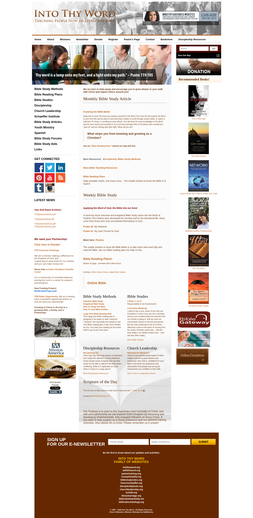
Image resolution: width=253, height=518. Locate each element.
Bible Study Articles (100, 272)
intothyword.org (131, 467)
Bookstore (166, 39)
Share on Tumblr (55, 392)
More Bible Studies (135, 340)
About (50, 39)
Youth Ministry (44, 127)
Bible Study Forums (48, 138)
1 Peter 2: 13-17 (134, 301)
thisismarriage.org (131, 495)
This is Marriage (198, 119)
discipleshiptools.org (131, 486)
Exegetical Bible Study (93, 304)
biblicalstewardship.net (131, 498)
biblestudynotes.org (131, 480)
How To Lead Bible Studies (95, 309)
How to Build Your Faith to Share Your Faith (198, 194)
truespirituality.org (131, 476)
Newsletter (82, 39)
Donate (98, 39)
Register (113, 39)
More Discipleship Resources (95, 373)
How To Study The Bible (94, 307)
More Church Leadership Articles (141, 373)
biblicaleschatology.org (131, 502)
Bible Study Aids (45, 144)
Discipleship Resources (192, 39)
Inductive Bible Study (93, 301)
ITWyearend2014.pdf (45, 226)
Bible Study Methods (48, 89)
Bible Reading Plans (101, 146)
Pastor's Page (132, 39)
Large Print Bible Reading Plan (97, 314)
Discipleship (110, 159)
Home (38, 39)
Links (38, 149)
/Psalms (100, 240)
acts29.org (131, 492)
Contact (150, 39)
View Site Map (184, 55)
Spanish (40, 133)
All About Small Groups (199, 306)
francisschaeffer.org (131, 483)
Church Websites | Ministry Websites (125, 512)
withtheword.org (131, 470)
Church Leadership (47, 111)
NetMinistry (148, 512)
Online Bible (96, 283)
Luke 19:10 (138, 390)
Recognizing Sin (90, 353)
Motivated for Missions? (138, 353)
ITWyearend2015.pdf (45, 223)
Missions (65, 39)
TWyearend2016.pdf (44, 219)
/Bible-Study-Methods (129, 159)
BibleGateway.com (102, 396)
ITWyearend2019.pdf (45, 214)
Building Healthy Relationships (199, 231)
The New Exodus (198, 156)
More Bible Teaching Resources (100, 168)
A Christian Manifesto (137, 308)
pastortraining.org (131, 473)
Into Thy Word (199, 268)
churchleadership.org (131, 489)
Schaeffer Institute (47, 116)
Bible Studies (120, 272)
